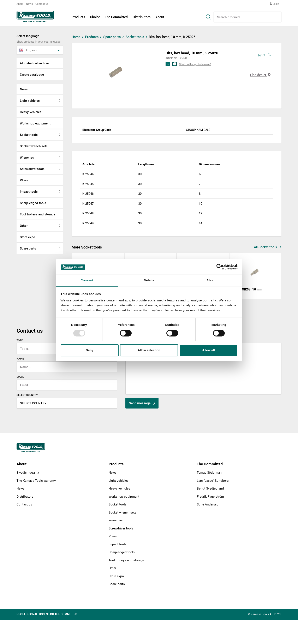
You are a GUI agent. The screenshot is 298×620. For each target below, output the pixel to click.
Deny (89, 350)
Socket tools (29, 135)
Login (274, 4)
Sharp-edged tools (33, 203)
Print (264, 55)
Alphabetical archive (34, 63)
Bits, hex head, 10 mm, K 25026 (172, 37)
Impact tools (29, 191)
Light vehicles (30, 100)
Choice (95, 17)
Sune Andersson (208, 504)
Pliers (24, 180)
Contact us (41, 4)
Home (78, 37)
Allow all (208, 350)
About (20, 4)
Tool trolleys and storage (37, 214)
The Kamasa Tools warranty (36, 480)
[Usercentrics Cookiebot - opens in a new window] (219, 267)
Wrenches (27, 157)
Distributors (141, 17)
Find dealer (260, 75)
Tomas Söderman (209, 472)
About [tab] (211, 280)
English (28, 50)
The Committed (116, 17)
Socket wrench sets (34, 146)
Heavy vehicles (30, 112)
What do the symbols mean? (195, 64)
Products (78, 17)
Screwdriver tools (32, 169)
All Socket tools (267, 247)
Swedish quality (28, 472)
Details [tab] (149, 280)
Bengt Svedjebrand (210, 488)
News (29, 4)
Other (24, 225)
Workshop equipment (35, 123)
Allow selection (149, 350)
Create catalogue (32, 74)
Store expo (27, 237)
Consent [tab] (87, 280)
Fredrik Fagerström (210, 496)
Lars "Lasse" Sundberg (213, 480)
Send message (142, 403)
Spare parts (28, 248)
